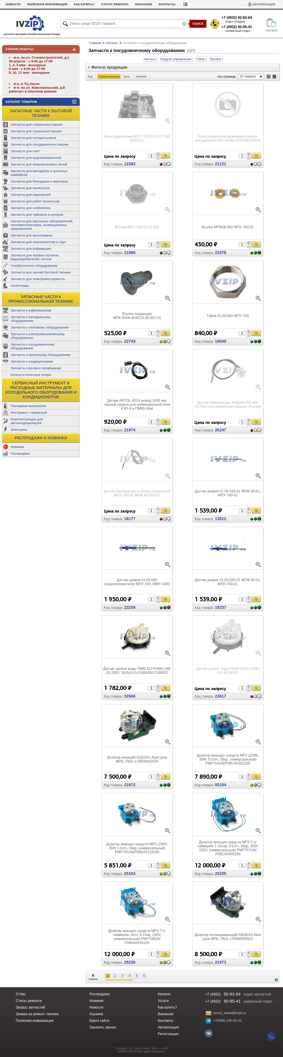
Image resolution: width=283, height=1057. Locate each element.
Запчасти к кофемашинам (31, 310)
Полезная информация (66, 4)
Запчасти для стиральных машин (37, 124)
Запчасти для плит (25, 151)
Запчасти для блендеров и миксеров (39, 181)
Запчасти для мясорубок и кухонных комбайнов (39, 173)
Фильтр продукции (109, 67)
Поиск (197, 23)
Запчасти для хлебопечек (31, 208)
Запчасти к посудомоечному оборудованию (33, 346)
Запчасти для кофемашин (31, 248)
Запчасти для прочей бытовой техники (41, 272)
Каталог (112, 43)
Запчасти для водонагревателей (36, 158)
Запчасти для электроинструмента (38, 279)
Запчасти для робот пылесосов (35, 201)
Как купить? (102, 4)
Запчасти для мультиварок (31, 235)
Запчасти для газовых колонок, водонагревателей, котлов (35, 257)
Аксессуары (20, 285)
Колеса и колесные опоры (31, 375)
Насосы (150, 59)
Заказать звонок (103, 1027)
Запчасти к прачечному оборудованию (41, 355)
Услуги (11, 4)
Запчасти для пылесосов (30, 188)
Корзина (96, 1014)
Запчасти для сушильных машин (36, 131)
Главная (95, 43)
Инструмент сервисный (29, 412)
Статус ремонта (133, 4)
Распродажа (20, 453)
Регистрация (168, 1034)
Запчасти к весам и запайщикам (36, 368)
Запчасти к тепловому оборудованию (40, 327)
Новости (31, 4)
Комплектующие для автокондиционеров (27, 421)
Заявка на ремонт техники (37, 1014)
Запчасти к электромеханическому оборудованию (38, 336)
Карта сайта (99, 1020)
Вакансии (162, 4)
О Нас (21, 994)
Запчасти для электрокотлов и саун (38, 242)
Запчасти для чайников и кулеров (37, 214)
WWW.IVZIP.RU (127, 1051)
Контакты (185, 4)
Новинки (17, 447)
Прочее (215, 59)
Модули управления (175, 59)
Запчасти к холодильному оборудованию (31, 319)
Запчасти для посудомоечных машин (40, 144)
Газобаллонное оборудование (34, 265)
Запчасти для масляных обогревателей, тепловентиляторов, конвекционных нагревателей (42, 225)
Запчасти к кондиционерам (32, 361)
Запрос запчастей (30, 1007)
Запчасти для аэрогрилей (31, 194)
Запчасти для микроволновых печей (39, 164)
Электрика (19, 429)
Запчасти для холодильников (33, 138)
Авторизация (263, 4)
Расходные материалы (28, 406)
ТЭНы (200, 59)
